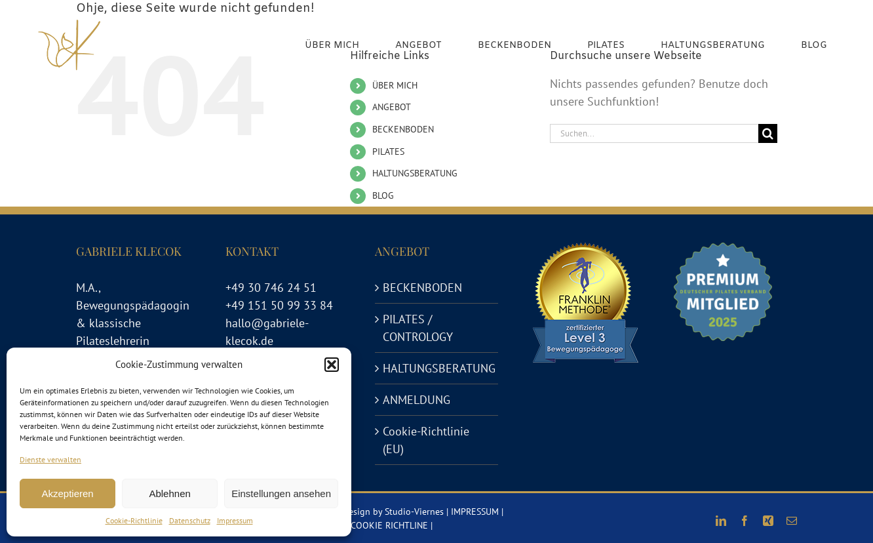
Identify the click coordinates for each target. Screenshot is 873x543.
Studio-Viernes (414, 511)
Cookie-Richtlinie (134, 520)
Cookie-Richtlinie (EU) (426, 440)
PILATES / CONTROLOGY (418, 328)
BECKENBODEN (403, 129)
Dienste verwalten (50, 459)
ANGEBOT (391, 107)
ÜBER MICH (394, 85)
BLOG (383, 195)
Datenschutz (189, 520)
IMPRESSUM (475, 511)
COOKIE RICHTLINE (389, 525)
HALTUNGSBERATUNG (414, 173)
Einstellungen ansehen (281, 493)
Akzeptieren (67, 493)
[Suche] (767, 133)
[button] (331, 364)
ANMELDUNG (416, 399)
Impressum (235, 520)
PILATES (388, 151)
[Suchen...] (654, 133)
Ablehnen (169, 493)
